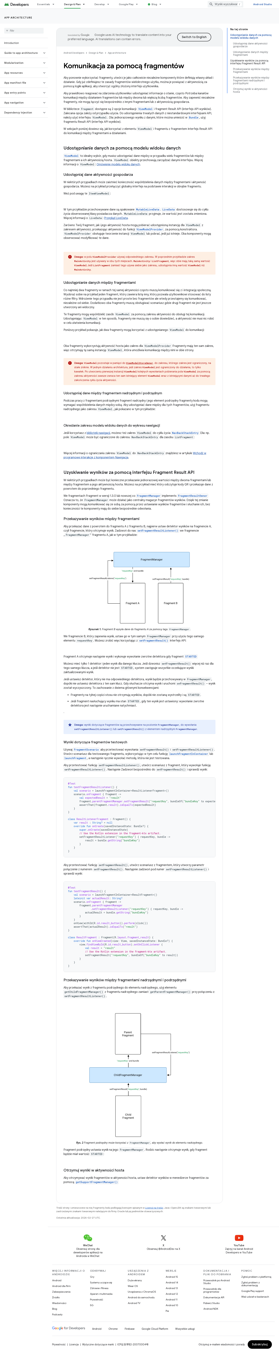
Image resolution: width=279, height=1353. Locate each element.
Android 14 (172, 1282)
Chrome (113, 1328)
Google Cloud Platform (155, 1328)
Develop (99, 4)
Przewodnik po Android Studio (216, 1282)
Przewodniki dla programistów (212, 1290)
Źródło (56, 1297)
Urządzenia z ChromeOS (142, 1291)
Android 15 (172, 1276)
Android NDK (210, 1308)
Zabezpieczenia (61, 1291)
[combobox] (225, 4)
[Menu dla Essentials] (55, 4)
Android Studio (262, 4)
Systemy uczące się (101, 1282)
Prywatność (96, 1299)
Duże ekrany (135, 1280)
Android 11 (172, 1299)
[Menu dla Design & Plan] (85, 4)
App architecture (18, 17)
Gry (92, 1276)
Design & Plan (96, 52)
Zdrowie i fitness (99, 1288)
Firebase (130, 1328)
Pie (167, 1311)
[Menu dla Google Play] (138, 4)
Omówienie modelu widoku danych (118, 164)
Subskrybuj (260, 1344)
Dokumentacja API (213, 1297)
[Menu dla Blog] (162, 4)
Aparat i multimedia (101, 1293)
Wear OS (133, 1286)
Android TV (134, 1303)
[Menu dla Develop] (110, 4)
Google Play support (252, 1291)
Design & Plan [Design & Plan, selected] (72, 4)
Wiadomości (59, 1303)
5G (92, 1305)
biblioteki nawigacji (98, 433)
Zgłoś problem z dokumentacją (250, 1284)
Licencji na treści (154, 1207)
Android (56, 1280)
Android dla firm (61, 1286)
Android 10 (172, 1305)
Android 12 (172, 1293)
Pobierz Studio (211, 1303)
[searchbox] (24, 31)
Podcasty (57, 1314)
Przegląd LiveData (116, 218)
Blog (154, 4)
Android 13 (172, 1288)
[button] (21, 53)
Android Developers (74, 52)
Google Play (126, 4)
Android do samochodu (141, 1297)
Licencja (74, 1344)
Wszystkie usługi (185, 1328)
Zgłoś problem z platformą (256, 1276)
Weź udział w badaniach (255, 1296)
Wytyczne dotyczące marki (98, 1344)
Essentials (43, 4)
